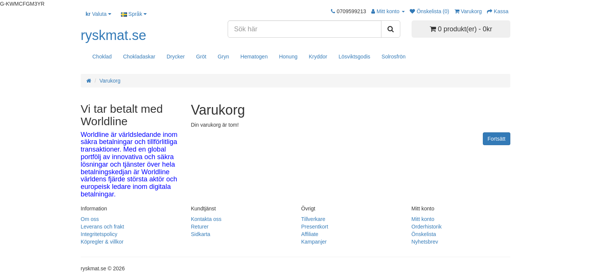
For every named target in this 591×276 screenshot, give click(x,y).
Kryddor (318, 57)
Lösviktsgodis (354, 57)
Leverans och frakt (102, 227)
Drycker (176, 57)
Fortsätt (496, 139)
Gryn (223, 57)
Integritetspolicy (99, 234)
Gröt (201, 57)
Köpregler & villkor (102, 242)
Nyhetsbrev (425, 242)
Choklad (102, 57)
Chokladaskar (139, 57)
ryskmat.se (113, 35)
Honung (288, 57)
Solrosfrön (393, 57)
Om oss (90, 219)
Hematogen (254, 57)
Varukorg (110, 81)
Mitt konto (423, 219)
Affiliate (309, 234)
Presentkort (314, 227)
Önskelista (424, 234)
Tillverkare (313, 219)
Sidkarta (200, 234)
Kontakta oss (206, 219)
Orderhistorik (427, 227)
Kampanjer (314, 242)
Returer (200, 227)
